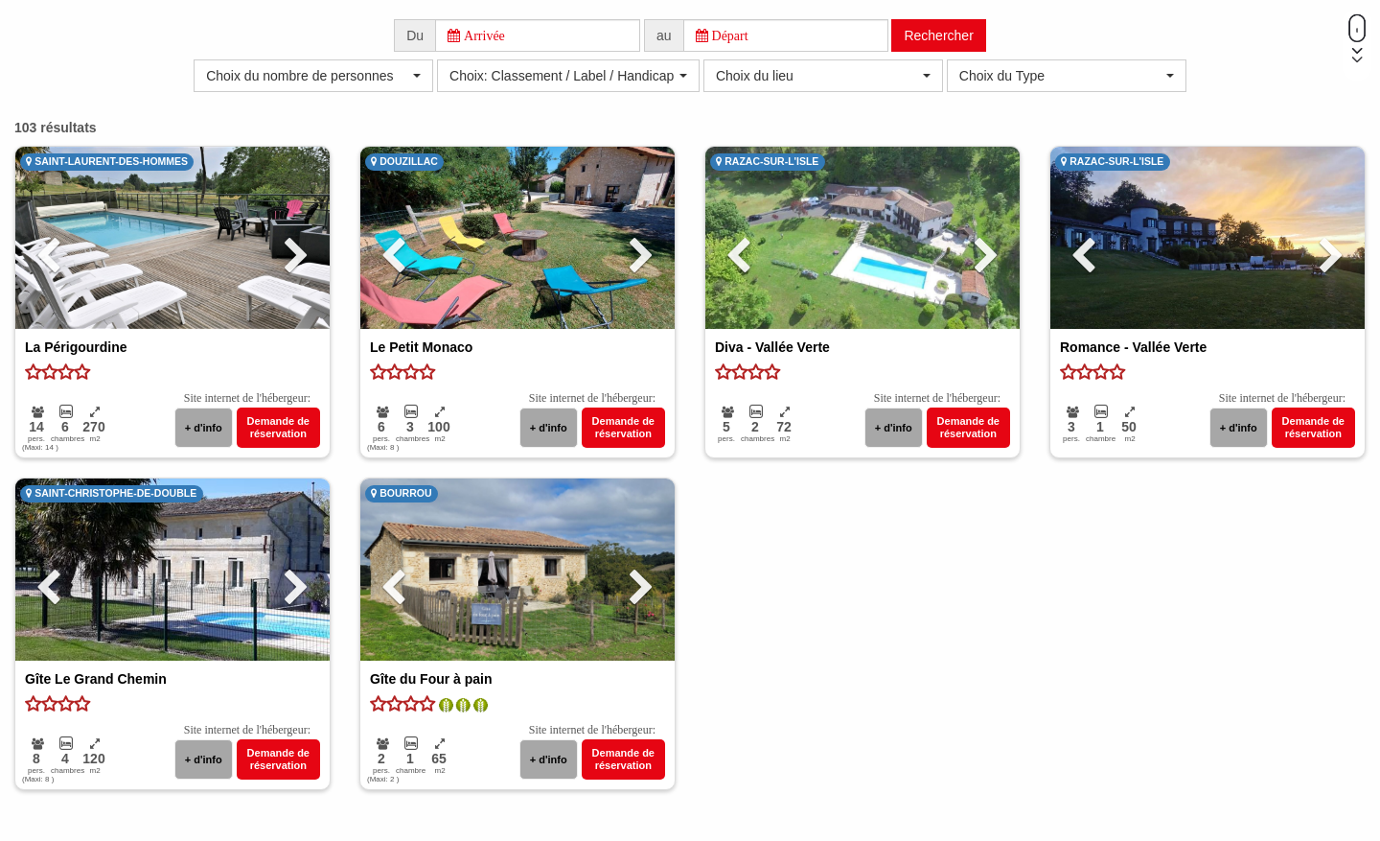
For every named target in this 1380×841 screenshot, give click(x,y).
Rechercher (938, 35)
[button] (313, 75)
